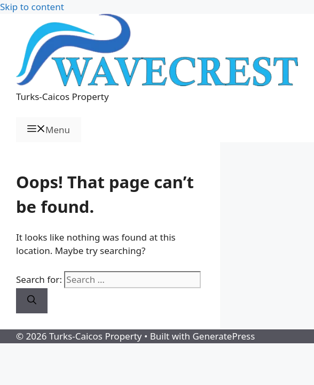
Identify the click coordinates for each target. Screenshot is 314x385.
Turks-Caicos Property (62, 96)
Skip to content (32, 7)
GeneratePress (223, 336)
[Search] (32, 301)
